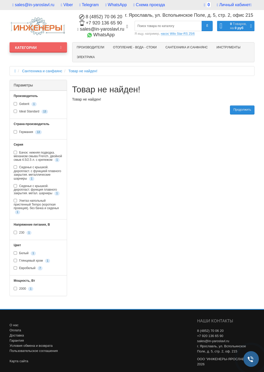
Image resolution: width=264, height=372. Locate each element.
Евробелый (28, 268)
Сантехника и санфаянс (187, 47)
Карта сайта (19, 361)
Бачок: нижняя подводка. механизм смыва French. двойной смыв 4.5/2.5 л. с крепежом (38, 156)
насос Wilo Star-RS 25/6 (178, 34)
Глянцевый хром (32, 261)
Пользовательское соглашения (34, 351)
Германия (28, 132)
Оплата (15, 330)
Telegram (89, 5)
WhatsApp (116, 5)
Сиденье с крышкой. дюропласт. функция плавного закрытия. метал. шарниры (37, 190)
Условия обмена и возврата (31, 346)
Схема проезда (149, 5)
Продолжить (242, 109)
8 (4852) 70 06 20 (100, 16)
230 (22, 233)
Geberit (25, 104)
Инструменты (229, 47)
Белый (25, 253)
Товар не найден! (82, 71)
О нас (14, 325)
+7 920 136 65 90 (100, 22)
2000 (23, 289)
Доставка (17, 335)
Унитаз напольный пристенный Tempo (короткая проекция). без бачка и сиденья (36, 206)
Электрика (86, 57)
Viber (67, 5)
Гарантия (17, 340)
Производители (90, 47)
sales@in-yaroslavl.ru (33, 5)
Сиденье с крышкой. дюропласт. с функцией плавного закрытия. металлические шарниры (37, 173)
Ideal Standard (31, 112)
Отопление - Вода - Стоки (134, 47)
